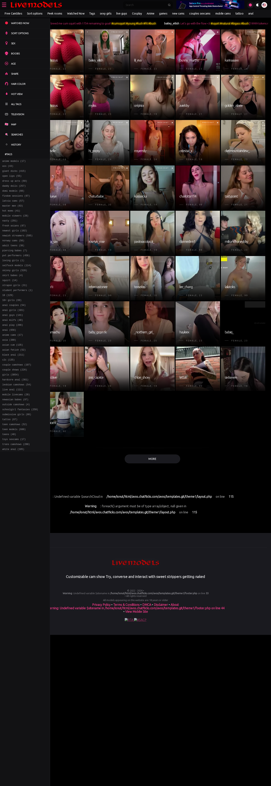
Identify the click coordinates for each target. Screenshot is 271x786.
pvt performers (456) (16, 266)
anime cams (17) (12, 355)
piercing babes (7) (14, 261)
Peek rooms (54, 13)
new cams (178, 13)
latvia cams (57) (13, 205)
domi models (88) (13, 194)
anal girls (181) (13, 327)
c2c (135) (8, 383)
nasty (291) (9, 228)
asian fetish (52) (14, 372)
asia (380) (9, 361)
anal (250, 13)
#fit (166, 23)
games (163, 13)
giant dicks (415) (14, 172)
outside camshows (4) (16, 433)
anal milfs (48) (12, 338)
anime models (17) (14, 161)
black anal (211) (13, 377)
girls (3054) (10, 399)
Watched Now (76, 13)
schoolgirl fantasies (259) (20, 438)
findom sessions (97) (16, 200)
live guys (121, 13)
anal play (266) (12, 344)
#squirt (235, 23)
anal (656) (9, 350)
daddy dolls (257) (14, 189)
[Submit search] (169, 5)
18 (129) (7, 311)
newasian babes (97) (15, 427)
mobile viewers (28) (15, 222)
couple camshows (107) (16, 388)
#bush (172, 23)
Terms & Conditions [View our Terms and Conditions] (126, 781)
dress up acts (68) (14, 183)
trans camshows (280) (16, 477)
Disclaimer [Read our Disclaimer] (161, 781)
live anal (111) (12, 416)
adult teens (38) (13, 255)
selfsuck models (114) (16, 278)
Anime (151, 13)
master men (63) (12, 211)
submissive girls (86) (16, 444)
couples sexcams (200, 13)
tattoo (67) (9, 449)
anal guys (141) (12, 333)
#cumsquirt (139, 23)
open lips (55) (12, 178)
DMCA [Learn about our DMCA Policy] (146, 781)
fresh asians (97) (14, 233)
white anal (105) (13, 483)
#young (151, 23)
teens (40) (9, 466)
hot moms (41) (11, 217)
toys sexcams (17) (14, 471)
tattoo (239, 13)
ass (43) (7, 167)
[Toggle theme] (257, 5)
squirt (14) (9, 294)
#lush (159, 23)
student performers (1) (17, 305)
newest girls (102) (14, 239)
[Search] (145, 4)
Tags (92, 13)
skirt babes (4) (12, 289)
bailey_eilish (192, 23)
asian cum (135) (12, 366)
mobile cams (223, 13)
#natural (245, 23)
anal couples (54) (14, 322)
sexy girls (105, 13)
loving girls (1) (13, 272)
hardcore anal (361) (15, 405)
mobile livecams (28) (16, 422)
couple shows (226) (14, 394)
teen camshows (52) (14, 455)
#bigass (256, 23)
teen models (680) (14, 460)
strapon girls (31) (14, 300)
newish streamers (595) (17, 244)
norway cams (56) (13, 250)
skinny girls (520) (14, 283)
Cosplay (137, 13)
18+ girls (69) (12, 316)
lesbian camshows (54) (16, 410)
